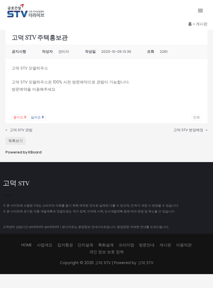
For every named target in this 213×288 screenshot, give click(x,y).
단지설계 (85, 245)
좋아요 (19, 117)
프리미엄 (126, 245)
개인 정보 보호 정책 (106, 252)
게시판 (165, 245)
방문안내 (146, 245)
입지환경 (65, 245)
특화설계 (106, 245)
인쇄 (196, 117)
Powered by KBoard (24, 152)
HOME (26, 245)
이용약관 (184, 245)
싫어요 (37, 117)
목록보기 (15, 140)
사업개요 (44, 245)
